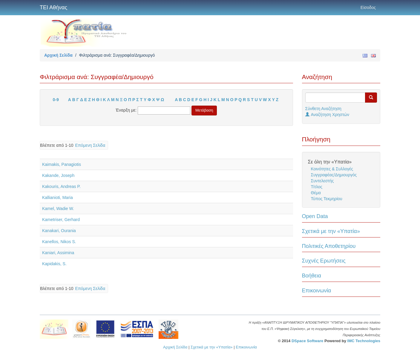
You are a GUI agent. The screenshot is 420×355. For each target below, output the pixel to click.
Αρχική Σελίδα (58, 55)
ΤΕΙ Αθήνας (53, 7)
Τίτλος (317, 186)
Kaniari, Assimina (58, 252)
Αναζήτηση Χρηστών (327, 114)
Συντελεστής (322, 180)
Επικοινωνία (316, 291)
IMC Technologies (363, 341)
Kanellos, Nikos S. (59, 241)
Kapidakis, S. (54, 263)
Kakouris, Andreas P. (61, 186)
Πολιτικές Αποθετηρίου (329, 246)
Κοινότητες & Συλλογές (332, 168)
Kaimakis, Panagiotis (61, 164)
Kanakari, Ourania (59, 230)
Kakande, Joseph (58, 175)
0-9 (56, 99)
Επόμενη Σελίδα (90, 145)
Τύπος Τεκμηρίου (326, 198)
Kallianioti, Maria (57, 197)
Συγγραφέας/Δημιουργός (334, 174)
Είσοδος (368, 7)
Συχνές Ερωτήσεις (324, 261)
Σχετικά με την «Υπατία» (331, 231)
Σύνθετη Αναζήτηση (323, 108)
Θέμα (316, 192)
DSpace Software (307, 341)
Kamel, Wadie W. (58, 208)
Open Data (315, 216)
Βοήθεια (311, 276)
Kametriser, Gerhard (61, 219)
